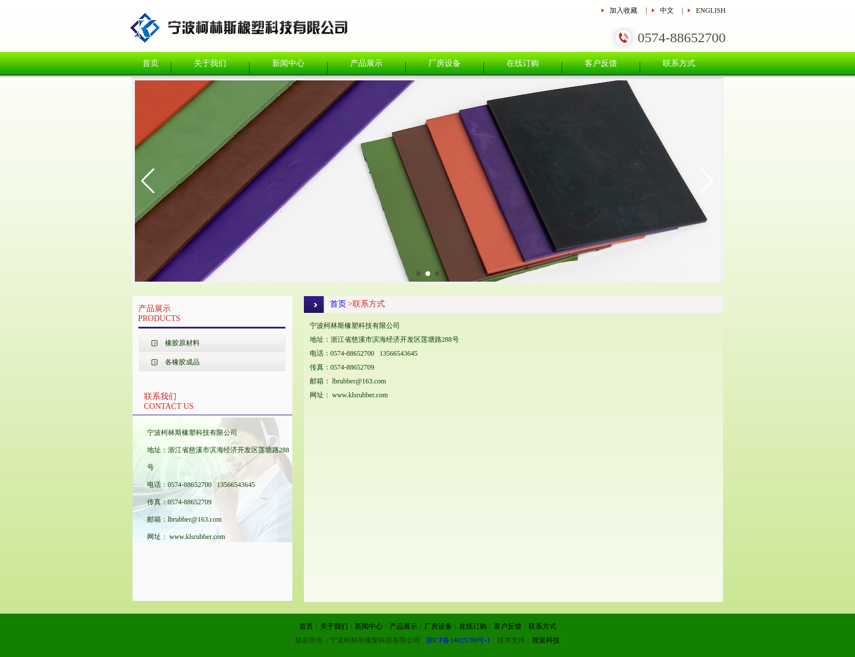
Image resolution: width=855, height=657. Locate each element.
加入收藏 (623, 10)
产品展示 (366, 63)
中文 (667, 10)
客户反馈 (601, 63)
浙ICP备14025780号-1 (458, 640)
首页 (150, 63)
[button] (148, 181)
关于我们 (210, 63)
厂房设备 (444, 63)
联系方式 (679, 63)
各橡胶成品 (182, 362)
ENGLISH (710, 10)
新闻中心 (288, 63)
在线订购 (523, 63)
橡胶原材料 (182, 343)
